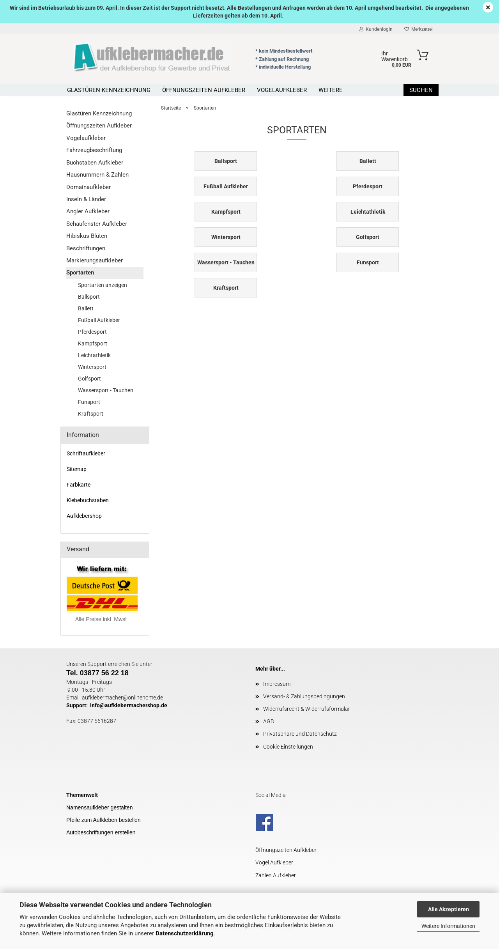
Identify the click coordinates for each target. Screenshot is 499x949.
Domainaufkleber (88, 187)
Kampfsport (92, 343)
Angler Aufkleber (88, 211)
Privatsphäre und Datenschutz (300, 734)
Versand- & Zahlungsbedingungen (304, 696)
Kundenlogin (376, 29)
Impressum (276, 684)
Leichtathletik (94, 355)
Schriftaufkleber (86, 453)
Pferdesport (92, 332)
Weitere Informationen (448, 926)
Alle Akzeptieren (448, 909)
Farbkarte (78, 485)
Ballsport (89, 297)
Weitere (331, 90)
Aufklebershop (84, 516)
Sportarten (80, 272)
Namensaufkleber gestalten (99, 807)
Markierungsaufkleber (94, 260)
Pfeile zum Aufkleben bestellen (103, 820)
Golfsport (89, 378)
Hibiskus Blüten (86, 235)
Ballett (86, 308)
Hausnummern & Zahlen (97, 174)
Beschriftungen (85, 248)
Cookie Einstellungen (288, 747)
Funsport (89, 402)
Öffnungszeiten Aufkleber (203, 90)
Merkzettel (418, 29)
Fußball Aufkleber (99, 320)
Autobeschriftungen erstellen (100, 832)
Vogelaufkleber (282, 90)
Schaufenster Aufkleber (96, 223)
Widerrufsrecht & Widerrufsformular (306, 709)
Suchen (421, 90)
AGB (268, 721)
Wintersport (92, 367)
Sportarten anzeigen (102, 285)
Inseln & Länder (86, 199)
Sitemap (77, 469)
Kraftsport (90, 414)
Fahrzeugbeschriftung (94, 150)
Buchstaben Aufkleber (94, 162)
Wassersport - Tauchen (105, 390)
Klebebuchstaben (88, 500)
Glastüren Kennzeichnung (108, 90)
